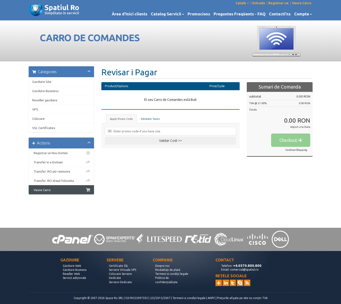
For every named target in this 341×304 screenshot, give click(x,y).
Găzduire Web (72, 265)
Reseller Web (71, 273)
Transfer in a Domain (61, 162)
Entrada (258, 3)
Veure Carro (301, 3)
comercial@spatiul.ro (244, 269)
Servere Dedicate (120, 282)
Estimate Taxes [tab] (150, 118)
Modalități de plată (167, 269)
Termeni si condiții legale (171, 273)
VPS (35, 109)
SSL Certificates (43, 128)
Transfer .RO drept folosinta (61, 180)
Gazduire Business (45, 91)
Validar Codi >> (170, 140)
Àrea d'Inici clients (129, 14)
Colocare (38, 119)
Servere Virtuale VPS (122, 269)
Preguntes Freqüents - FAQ (239, 14)
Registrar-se (278, 3)
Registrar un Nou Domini (61, 153)
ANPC (211, 298)
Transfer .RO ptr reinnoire (61, 171)
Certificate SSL (118, 265)
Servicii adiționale (74, 277)
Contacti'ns (280, 14)
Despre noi (162, 265)
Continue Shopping (296, 150)
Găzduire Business (74, 269)
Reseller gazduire (44, 100)
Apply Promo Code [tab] (121, 118)
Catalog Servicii (167, 14)
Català (242, 3)
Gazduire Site (41, 82)
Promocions (199, 14)
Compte (303, 14)
